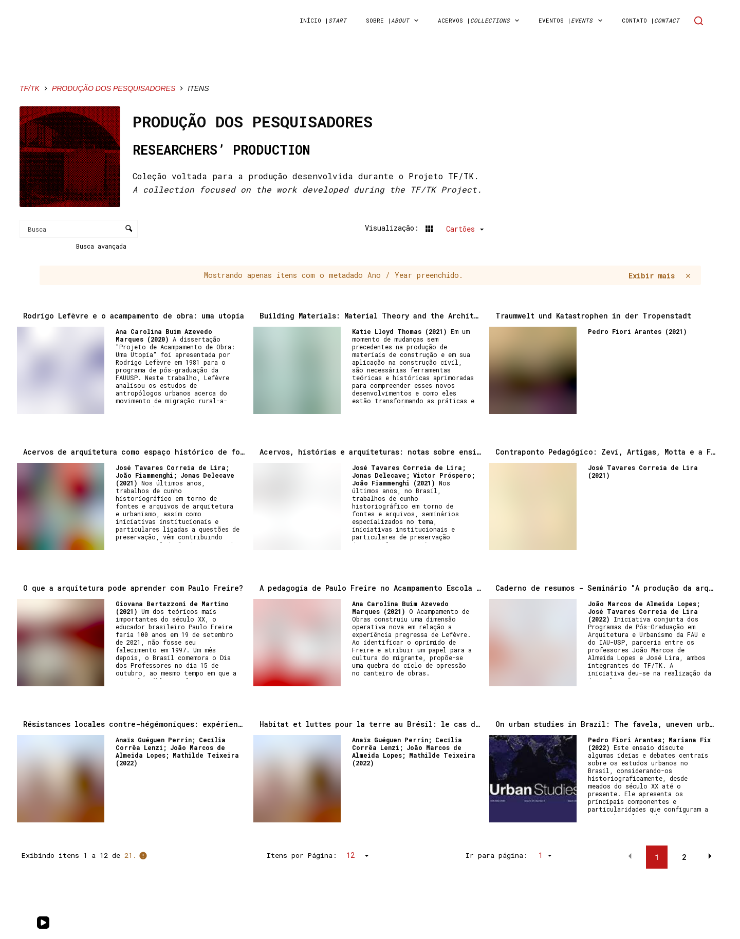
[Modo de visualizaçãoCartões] (453, 228)
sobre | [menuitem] (394, 20)
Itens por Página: (302, 855)
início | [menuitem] (323, 20)
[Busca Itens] (79, 229)
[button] (630, 856)
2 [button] (684, 857)
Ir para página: (497, 855)
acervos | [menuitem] (480, 20)
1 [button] (657, 857)
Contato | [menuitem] (650, 20)
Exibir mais (651, 275)
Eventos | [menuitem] (572, 20)
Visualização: (394, 228)
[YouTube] (43, 922)
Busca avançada (103, 246)
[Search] (698, 20)
